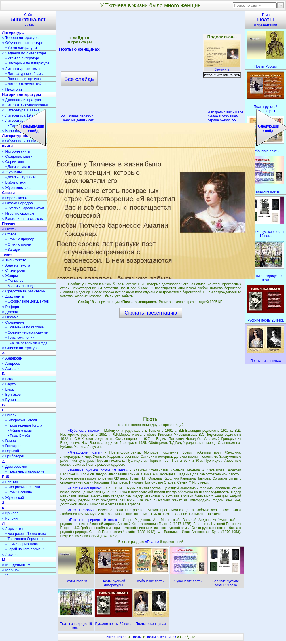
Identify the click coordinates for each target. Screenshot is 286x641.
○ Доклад (10, 312)
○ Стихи (9, 234)
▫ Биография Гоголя (21, 420)
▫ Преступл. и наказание (24, 471)
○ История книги (16, 151)
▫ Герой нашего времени (24, 549)
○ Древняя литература (21, 100)
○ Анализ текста (16, 265)
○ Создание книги (17, 156)
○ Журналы (12, 172)
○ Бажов (9, 379)
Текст (7, 255)
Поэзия (8, 224)
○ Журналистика (16, 187)
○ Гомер (9, 440)
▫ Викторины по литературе (27, 63)
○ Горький (10, 451)
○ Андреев (11, 363)
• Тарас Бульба (19, 435)
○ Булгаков (11, 394)
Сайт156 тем (28, 20)
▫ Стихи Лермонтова (21, 544)
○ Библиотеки (14, 182)
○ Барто (9, 384)
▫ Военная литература (23, 79)
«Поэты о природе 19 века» (92, 520)
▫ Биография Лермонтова (25, 534)
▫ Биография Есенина (22, 487)
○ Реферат (11, 307)
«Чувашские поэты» (85, 452)
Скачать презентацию (151, 313)
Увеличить (222, 68)
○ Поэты (9, 229)
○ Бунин (9, 399)
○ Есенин (10, 482)
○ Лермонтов (13, 528)
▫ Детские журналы (20, 177)
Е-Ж (5, 477)
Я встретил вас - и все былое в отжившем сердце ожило (225, 116)
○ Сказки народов (17, 203)
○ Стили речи (13, 270)
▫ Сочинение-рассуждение (26, 332)
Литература (13, 32)
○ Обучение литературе (22, 43)
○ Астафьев (12, 368)
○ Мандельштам (16, 565)
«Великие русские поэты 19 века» (98, 470)
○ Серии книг (13, 161)
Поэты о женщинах (160, 637)
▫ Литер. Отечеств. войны (25, 84)
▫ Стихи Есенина (18, 492)
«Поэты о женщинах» (85, 488)
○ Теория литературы (20, 37)
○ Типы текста (14, 260)
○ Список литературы (20, 348)
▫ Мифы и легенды (20, 286)
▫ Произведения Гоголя (23, 425)
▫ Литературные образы (24, 74)
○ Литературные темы (21, 68)
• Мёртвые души (20, 430)
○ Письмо (10, 317)
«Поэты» (152, 542)
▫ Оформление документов (27, 301)
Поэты (136, 637)
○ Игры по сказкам (18, 213)
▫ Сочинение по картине (24, 327)
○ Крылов (10, 513)
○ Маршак (10, 570)
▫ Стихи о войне (18, 244)
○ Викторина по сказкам (22, 218)
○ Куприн (10, 518)
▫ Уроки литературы (21, 48)
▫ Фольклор (14, 281)
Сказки (8, 193)
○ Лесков (10, 554)
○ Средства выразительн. (24, 291)
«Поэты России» (81, 510)
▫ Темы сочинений (19, 338)
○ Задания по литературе (24, 53)
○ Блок (8, 389)
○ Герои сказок (15, 198)
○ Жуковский (13, 497)
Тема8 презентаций (265, 20)
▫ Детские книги (17, 167)
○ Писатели (12, 89)
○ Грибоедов (13, 456)
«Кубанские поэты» (84, 431)
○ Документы (13, 296)
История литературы (21, 94)
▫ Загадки (12, 250)
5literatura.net (116, 637)
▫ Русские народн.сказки (24, 208)
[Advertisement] (150, 366)
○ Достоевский (14, 466)
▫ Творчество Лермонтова (25, 539)
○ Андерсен (12, 358)
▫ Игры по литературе (22, 58)
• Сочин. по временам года (27, 343)
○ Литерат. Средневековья (25, 105)
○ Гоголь (9, 415)
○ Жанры (10, 275)
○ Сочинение (13, 322)
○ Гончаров (11, 446)
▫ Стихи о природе (20, 239)
